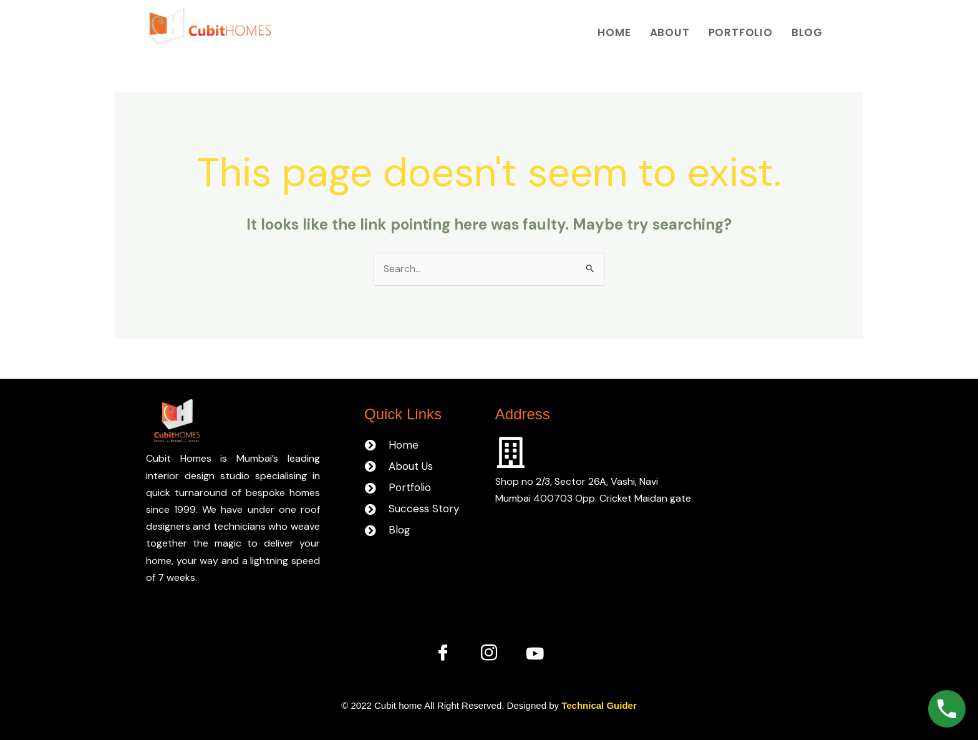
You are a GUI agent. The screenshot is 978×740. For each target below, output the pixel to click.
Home (614, 32)
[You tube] (535, 653)
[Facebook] (442, 653)
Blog (807, 32)
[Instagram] (489, 653)
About (670, 32)
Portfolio (741, 32)
